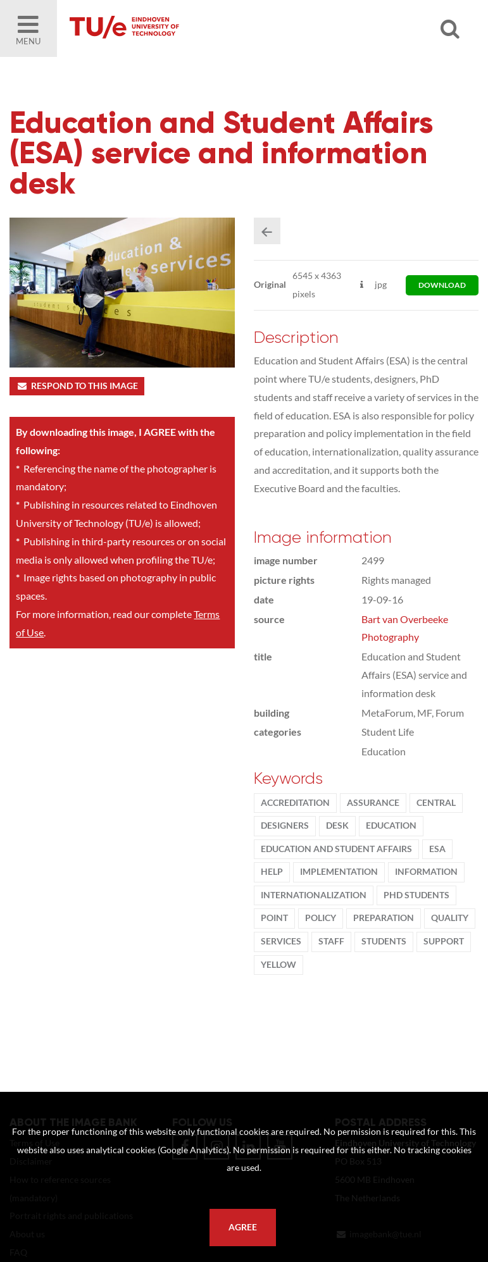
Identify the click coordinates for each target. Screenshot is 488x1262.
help (272, 872)
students (383, 941)
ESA (437, 849)
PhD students (416, 895)
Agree (242, 1227)
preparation (383, 918)
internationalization (313, 895)
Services (281, 941)
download (442, 285)
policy (320, 918)
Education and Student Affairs (336, 849)
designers (285, 825)
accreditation (295, 803)
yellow (278, 965)
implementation (339, 872)
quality (449, 918)
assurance (373, 803)
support (443, 941)
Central (436, 803)
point (274, 918)
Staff (331, 941)
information (426, 872)
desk (337, 825)
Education (391, 825)
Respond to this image (77, 386)
